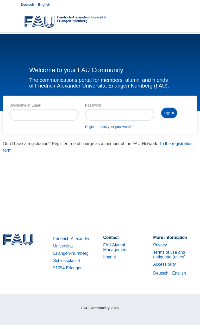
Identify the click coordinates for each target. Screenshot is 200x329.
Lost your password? (116, 127)
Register (91, 127)
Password (93, 105)
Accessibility (164, 264)
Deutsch (27, 5)
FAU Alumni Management (115, 247)
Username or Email (25, 105)
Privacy (160, 245)
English (44, 5)
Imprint (109, 257)
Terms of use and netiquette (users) (169, 254)
